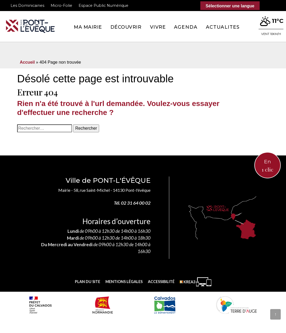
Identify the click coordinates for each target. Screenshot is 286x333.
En (267, 165)
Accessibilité (161, 281)
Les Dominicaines (27, 5)
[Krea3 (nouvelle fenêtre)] (195, 281)
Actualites (223, 27)
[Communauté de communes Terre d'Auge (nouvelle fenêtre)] (236, 304)
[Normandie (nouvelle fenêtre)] (102, 304)
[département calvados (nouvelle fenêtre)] (164, 304)
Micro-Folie (61, 5)
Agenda (185, 27)
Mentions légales (124, 281)
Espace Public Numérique (103, 5)
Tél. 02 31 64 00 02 (132, 203)
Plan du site (87, 281)
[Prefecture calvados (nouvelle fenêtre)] (40, 304)
